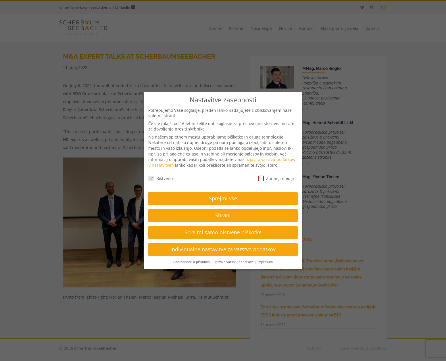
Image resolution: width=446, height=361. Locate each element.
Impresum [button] (265, 262)
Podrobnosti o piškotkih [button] (192, 262)
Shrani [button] (223, 215)
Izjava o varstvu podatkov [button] (234, 262)
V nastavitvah (161, 165)
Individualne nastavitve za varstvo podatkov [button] (223, 249)
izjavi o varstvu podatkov (270, 159)
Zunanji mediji (276, 178)
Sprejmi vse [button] (223, 198)
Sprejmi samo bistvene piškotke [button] (223, 232)
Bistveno (160, 178)
